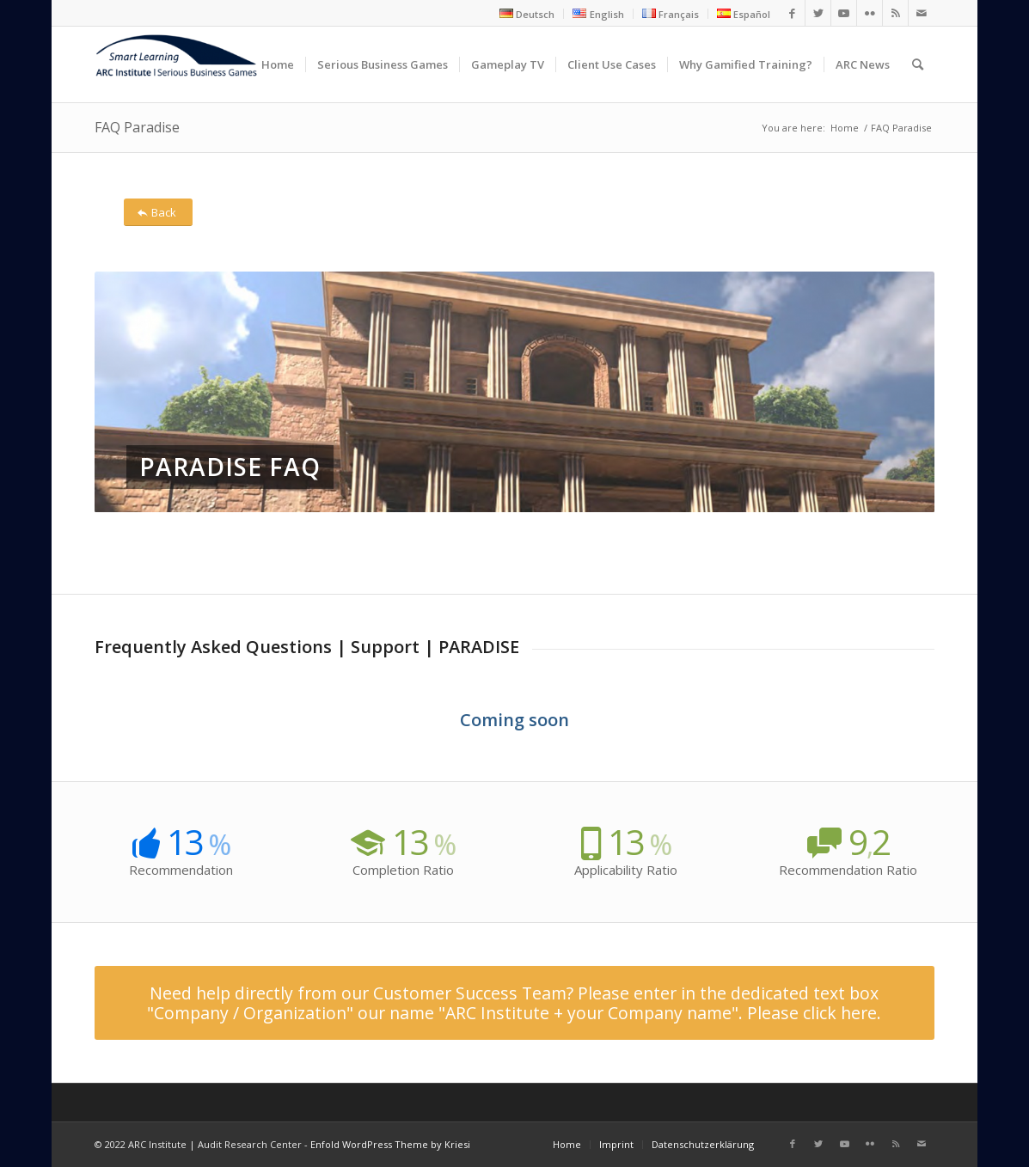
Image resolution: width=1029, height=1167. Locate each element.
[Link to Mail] (921, 13)
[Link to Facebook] (792, 13)
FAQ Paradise (137, 127)
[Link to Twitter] (817, 13)
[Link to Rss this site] (895, 13)
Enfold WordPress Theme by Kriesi (390, 1144)
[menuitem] (527, 14)
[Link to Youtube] (843, 13)
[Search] (917, 64)
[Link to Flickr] (869, 13)
